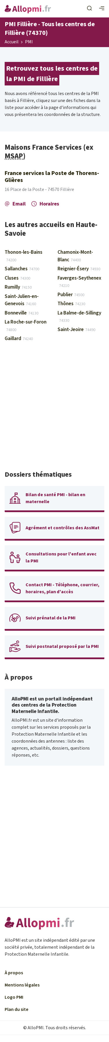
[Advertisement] (54, 408)
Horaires (45, 204)
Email (15, 204)
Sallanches (22, 268)
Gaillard (19, 338)
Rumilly (18, 287)
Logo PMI (14, 997)
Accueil (12, 42)
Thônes (71, 303)
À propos (14, 973)
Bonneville (21, 313)
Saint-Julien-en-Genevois (22, 300)
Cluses (17, 278)
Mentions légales (22, 985)
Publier (71, 294)
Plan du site (16, 1009)
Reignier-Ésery (79, 268)
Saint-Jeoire (76, 329)
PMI (29, 42)
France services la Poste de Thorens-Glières (52, 177)
